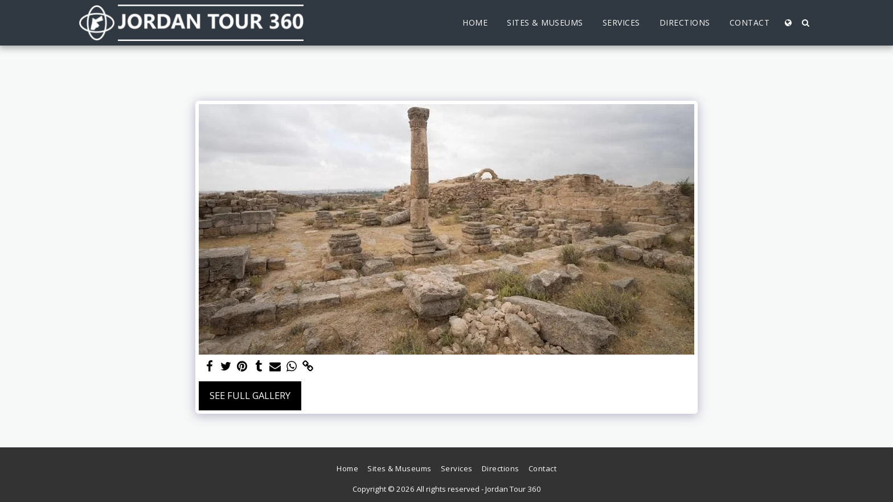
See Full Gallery (250, 395)
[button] (805, 23)
